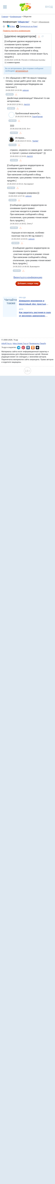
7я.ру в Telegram (18, 347)
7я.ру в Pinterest (23, 347)
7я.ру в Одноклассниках (33, 347)
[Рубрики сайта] (5, 7)
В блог (12, 26)
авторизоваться (21, 71)
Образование (43, 22)
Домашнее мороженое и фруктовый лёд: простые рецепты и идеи (32, 304)
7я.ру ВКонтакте (28, 347)
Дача (21, 309)
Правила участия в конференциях (16, 31)
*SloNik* (35, 141)
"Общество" (23, 22)
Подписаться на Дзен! (28, 26)
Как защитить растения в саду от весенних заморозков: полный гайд (35, 315)
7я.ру (37, 347)
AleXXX (27, 104)
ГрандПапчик (37, 117)
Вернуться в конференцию (27, 277)
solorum (26, 90)
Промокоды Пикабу (37, 343)
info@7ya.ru (6, 343)
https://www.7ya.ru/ (21, 343)
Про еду (22, 297)
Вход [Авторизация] (49, 6)
